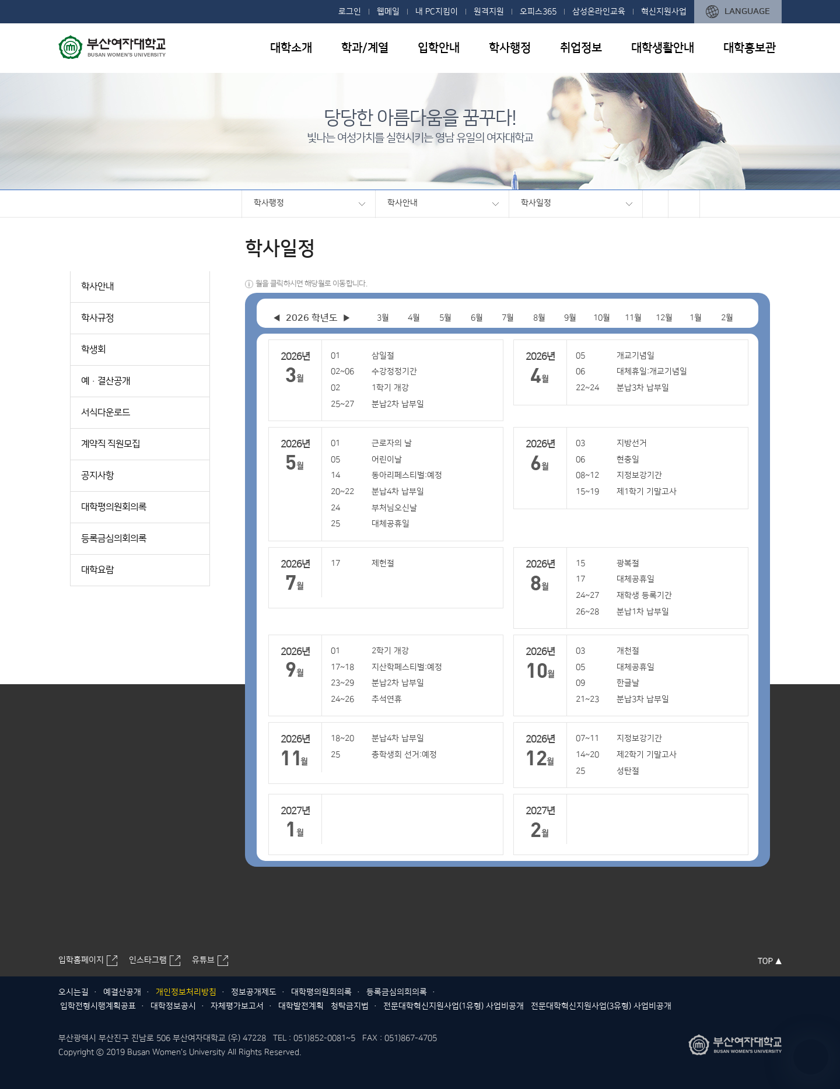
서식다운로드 (105, 412)
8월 (539, 318)
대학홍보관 (749, 47)
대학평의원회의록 (113, 507)
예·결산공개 (105, 381)
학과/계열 (364, 47)
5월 (445, 318)
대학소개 (291, 47)
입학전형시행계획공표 (98, 1006)
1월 (696, 318)
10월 (601, 318)
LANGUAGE (747, 11)
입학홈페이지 (81, 960)
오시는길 (73, 992)
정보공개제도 (253, 992)
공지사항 (97, 475)
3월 (383, 318)
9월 (570, 318)
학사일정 (536, 203)
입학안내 (439, 47)
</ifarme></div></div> (810, 1056)
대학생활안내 (662, 47)
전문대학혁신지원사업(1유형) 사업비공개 (453, 1006)
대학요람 (97, 570)
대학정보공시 (173, 1006)
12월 (664, 318)
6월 (477, 318)
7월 (508, 318)
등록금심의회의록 (113, 538)
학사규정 (97, 318)
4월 (414, 318)
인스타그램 (148, 960)
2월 (727, 318)
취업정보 (581, 47)
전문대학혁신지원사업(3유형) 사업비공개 (601, 1006)
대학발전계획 (301, 1006)
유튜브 (203, 960)
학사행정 (510, 47)
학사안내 (402, 203)
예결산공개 (122, 992)
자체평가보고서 (237, 1006)
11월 (633, 318)
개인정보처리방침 (186, 992)
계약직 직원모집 (110, 444)
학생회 (93, 349)
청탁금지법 (350, 1006)
